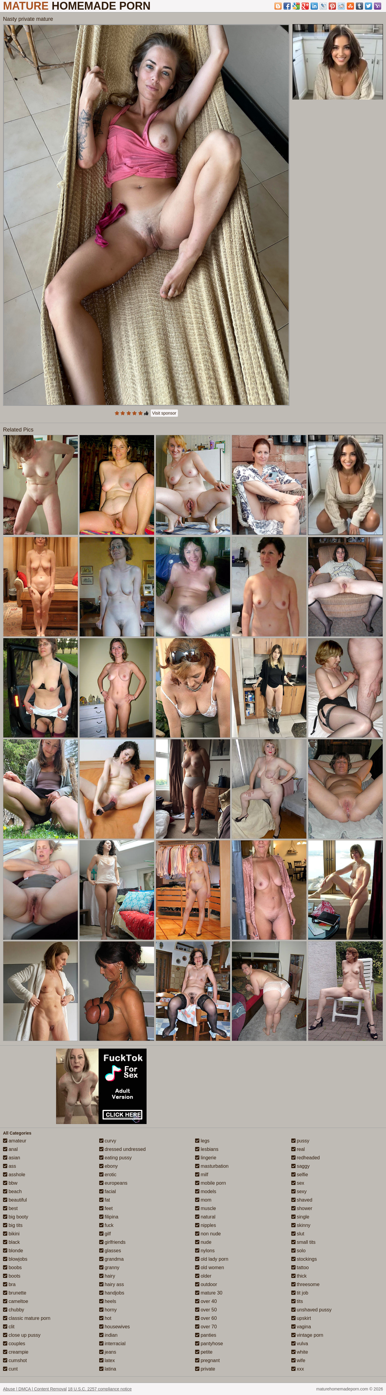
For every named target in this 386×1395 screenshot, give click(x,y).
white (299, 1352)
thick (299, 1276)
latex (107, 1360)
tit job (299, 1292)
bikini (11, 1233)
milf (201, 1174)
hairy (107, 1276)
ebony (108, 1166)
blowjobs (15, 1259)
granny (109, 1267)
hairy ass (111, 1284)
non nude (208, 1233)
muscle (205, 1208)
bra (9, 1284)
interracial (112, 1343)
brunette (14, 1292)
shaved (301, 1199)
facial (107, 1191)
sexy (299, 1191)
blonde (13, 1250)
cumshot (15, 1360)
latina (107, 1368)
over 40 (206, 1301)
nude (203, 1242)
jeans (107, 1352)
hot (105, 1318)
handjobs (111, 1292)
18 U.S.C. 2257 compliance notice (100, 1389)
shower (301, 1208)
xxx (297, 1368)
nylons (205, 1250)
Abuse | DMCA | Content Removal (35, 1389)
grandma (111, 1259)
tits (297, 1301)
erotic (108, 1174)
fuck (106, 1225)
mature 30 (208, 1292)
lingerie (205, 1157)
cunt (10, 1368)
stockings (304, 1259)
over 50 (206, 1309)
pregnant (207, 1360)
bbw (10, 1183)
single (300, 1216)
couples (14, 1343)
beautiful (15, 1199)
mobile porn (210, 1183)
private (205, 1368)
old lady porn (211, 1259)
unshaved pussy (311, 1309)
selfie (299, 1174)
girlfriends (112, 1242)
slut (297, 1233)
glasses (110, 1250)
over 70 (206, 1326)
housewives (114, 1326)
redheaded (305, 1157)
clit (8, 1326)
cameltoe (15, 1301)
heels (107, 1301)
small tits (303, 1242)
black (11, 1242)
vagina (301, 1326)
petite (204, 1352)
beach (12, 1191)
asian (11, 1157)
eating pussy (115, 1157)
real (298, 1149)
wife (298, 1360)
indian (108, 1335)
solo (298, 1250)
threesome (305, 1284)
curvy (107, 1140)
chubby (13, 1309)
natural (205, 1216)
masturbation (212, 1166)
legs (202, 1140)
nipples (205, 1225)
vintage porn (307, 1335)
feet (106, 1208)
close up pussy (21, 1335)
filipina (109, 1216)
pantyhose (209, 1343)
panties (205, 1335)
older (203, 1276)
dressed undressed (122, 1149)
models (205, 1191)
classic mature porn (26, 1318)
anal (10, 1149)
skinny (301, 1225)
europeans (113, 1183)
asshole (14, 1174)
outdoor (206, 1284)
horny (108, 1309)
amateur (14, 1140)
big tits (13, 1225)
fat (104, 1199)
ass (9, 1166)
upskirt (301, 1318)
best (10, 1208)
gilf (105, 1233)
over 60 (206, 1318)
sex (297, 1183)
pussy (300, 1140)
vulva (299, 1343)
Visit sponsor (164, 413)
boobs (12, 1267)
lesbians (206, 1149)
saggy (300, 1166)
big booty (15, 1216)
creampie (15, 1352)
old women (209, 1267)
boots (12, 1276)
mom (203, 1199)
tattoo (300, 1267)
